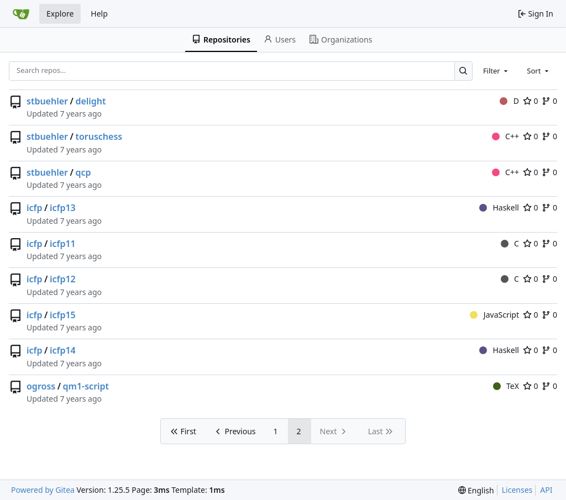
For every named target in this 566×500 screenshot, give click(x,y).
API (546, 490)
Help (99, 13)
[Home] (21, 14)
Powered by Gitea (43, 490)
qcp (83, 172)
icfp (35, 207)
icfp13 (63, 207)
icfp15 (63, 314)
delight (90, 101)
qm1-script (86, 386)
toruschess (98, 136)
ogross (41, 386)
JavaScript (494, 314)
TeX (506, 386)
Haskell (499, 207)
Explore (60, 13)
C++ (505, 136)
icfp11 (63, 243)
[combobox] (496, 70)
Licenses (517, 490)
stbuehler (47, 101)
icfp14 (63, 350)
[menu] (476, 490)
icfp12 (63, 279)
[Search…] (463, 71)
